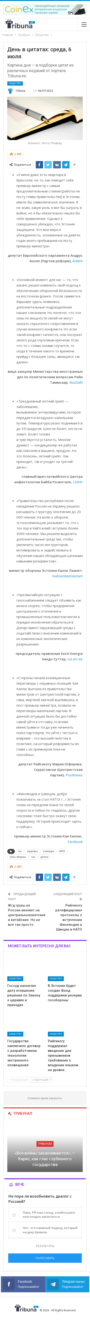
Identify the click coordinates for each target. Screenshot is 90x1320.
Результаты (45, 1246)
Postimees (74, 775)
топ (33, 857)
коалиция (48, 851)
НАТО (62, 851)
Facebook (75, 841)
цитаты (44, 857)
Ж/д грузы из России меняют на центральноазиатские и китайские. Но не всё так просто (27, 915)
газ (20, 851)
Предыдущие (18, 1079)
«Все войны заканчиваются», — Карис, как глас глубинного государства (45, 1159)
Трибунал (45, 1143)
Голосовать (45, 1258)
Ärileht (77, 261)
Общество (15, 83)
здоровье (32, 851)
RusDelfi (76, 382)
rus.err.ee (75, 659)
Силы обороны (18, 857)
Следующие (41, 1079)
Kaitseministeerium (67, 576)
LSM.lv (78, 482)
